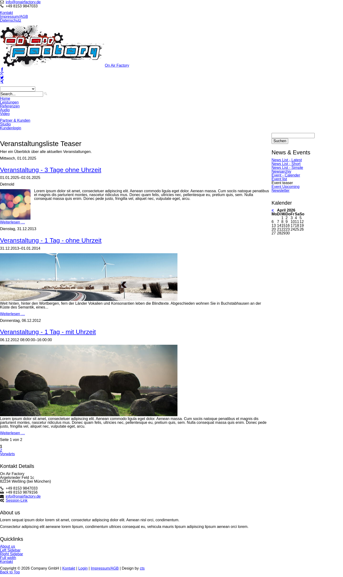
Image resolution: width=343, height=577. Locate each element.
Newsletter (281, 190)
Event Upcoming (285, 187)
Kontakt (6, 13)
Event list (279, 179)
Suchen (279, 141)
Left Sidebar (10, 550)
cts (142, 568)
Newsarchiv (281, 171)
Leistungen (9, 102)
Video (5, 114)
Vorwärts (7, 454)
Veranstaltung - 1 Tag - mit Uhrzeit (48, 331)
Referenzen (10, 106)
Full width (8, 558)
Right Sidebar (11, 554)
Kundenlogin (10, 128)
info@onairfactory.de (23, 2)
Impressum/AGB (14, 17)
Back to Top (10, 572)
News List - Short (286, 164)
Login (83, 568)
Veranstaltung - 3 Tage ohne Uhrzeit (50, 169)
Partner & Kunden (15, 120)
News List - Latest (287, 160)
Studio (5, 124)
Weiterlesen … (12, 222)
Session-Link (17, 500)
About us (7, 546)
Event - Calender (286, 175)
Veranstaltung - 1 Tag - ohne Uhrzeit (50, 240)
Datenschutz (10, 20)
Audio (5, 110)
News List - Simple (287, 168)
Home (5, 98)
